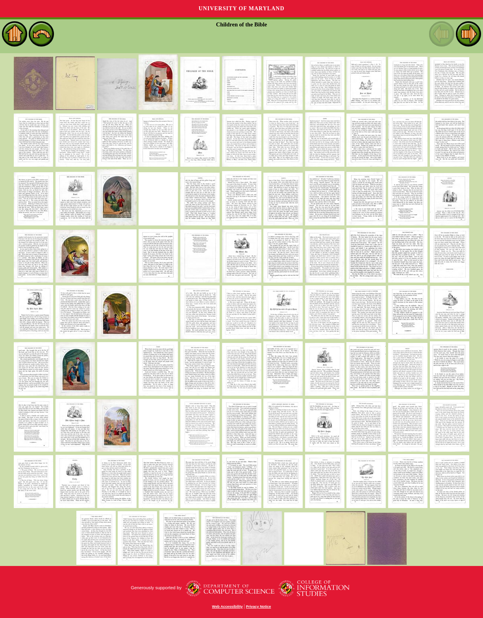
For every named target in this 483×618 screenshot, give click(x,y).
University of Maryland (241, 8)
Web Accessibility (227, 607)
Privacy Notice (258, 607)
